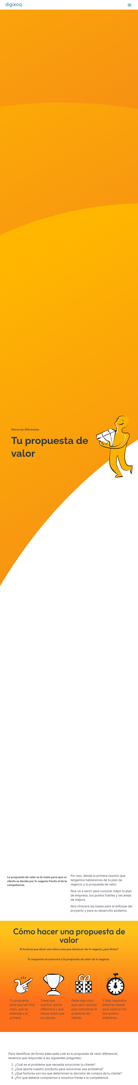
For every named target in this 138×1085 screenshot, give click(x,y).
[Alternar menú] (129, 5)
